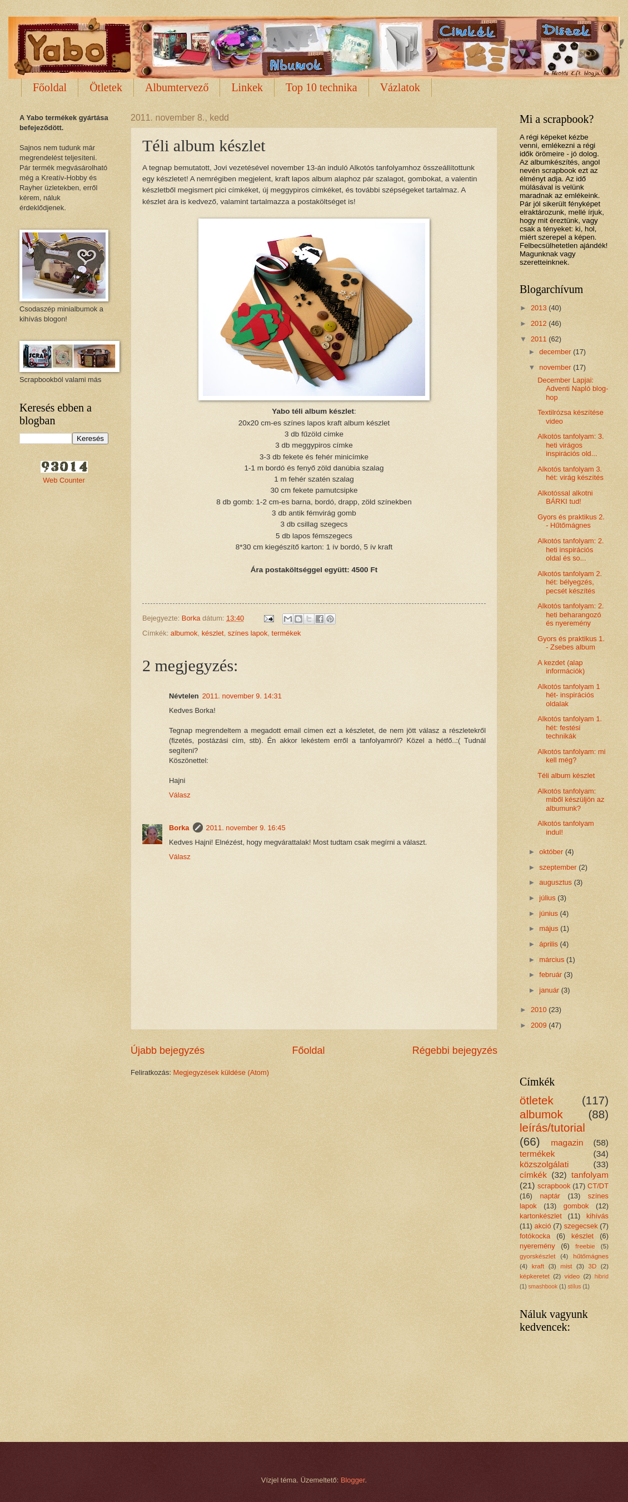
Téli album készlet (566, 775)
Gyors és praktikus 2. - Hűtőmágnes (571, 521)
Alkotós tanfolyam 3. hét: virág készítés (570, 473)
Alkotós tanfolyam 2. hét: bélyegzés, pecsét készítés (569, 582)
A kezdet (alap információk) (561, 666)
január (550, 990)
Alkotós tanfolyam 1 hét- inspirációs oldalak (568, 695)
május (549, 928)
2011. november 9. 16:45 (246, 828)
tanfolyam (590, 1174)
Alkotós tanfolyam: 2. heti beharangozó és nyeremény (570, 614)
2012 (540, 323)
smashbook (542, 1286)
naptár (550, 1196)
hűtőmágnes (591, 1256)
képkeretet (535, 1276)
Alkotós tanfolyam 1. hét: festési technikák (569, 727)
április (549, 944)
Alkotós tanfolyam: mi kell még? (571, 755)
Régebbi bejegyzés (454, 1050)
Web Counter (64, 480)
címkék (533, 1174)
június (549, 913)
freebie (585, 1246)
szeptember (559, 867)
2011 (540, 339)
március (552, 959)
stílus (574, 1286)
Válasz (180, 795)
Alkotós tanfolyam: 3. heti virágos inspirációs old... (570, 445)
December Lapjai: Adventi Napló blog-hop (572, 388)
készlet (213, 633)
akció (543, 1226)
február (551, 974)
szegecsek (581, 1226)
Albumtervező (176, 87)
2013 (540, 308)
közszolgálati (544, 1164)
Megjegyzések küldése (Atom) (221, 1072)
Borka (179, 828)
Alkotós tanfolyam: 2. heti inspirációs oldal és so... (570, 549)
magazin (567, 1142)
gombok (576, 1206)
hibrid (602, 1276)
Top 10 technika (321, 87)
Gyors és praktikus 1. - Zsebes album (571, 642)
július (548, 898)
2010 (540, 1009)
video (572, 1276)
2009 (540, 1025)
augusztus (556, 882)
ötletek (537, 1100)
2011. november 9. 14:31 (242, 696)
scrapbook (553, 1186)
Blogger (353, 1480)
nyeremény (537, 1246)
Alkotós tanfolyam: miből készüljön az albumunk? (570, 799)
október (552, 851)
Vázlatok (400, 87)
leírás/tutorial (552, 1127)
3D (593, 1266)
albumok (184, 633)
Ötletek (105, 87)
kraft (538, 1266)
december (556, 352)
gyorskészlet (537, 1256)
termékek (286, 633)
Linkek (247, 87)
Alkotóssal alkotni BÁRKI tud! (564, 497)
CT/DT (598, 1186)
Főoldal (50, 87)
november (556, 367)
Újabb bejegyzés (168, 1050)
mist (566, 1266)
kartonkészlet (541, 1216)
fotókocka (535, 1236)
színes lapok (248, 633)
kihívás (597, 1216)
